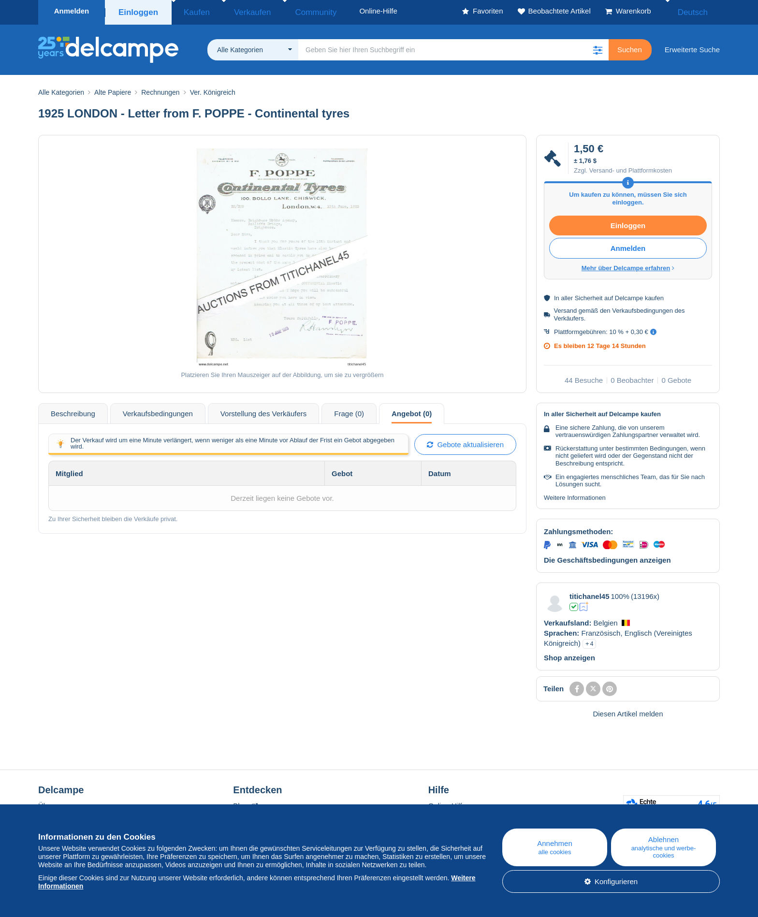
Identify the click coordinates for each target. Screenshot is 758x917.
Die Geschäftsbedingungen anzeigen (607, 557)
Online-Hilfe (447, 803)
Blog (245, 803)
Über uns (53, 803)
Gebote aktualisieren (465, 441)
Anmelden (71, 11)
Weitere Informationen (575, 494)
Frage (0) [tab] (349, 411)
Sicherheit (589, 295)
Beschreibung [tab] (73, 411)
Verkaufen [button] (237, 11)
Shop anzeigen (569, 655)
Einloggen (138, 11)
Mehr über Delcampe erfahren (628, 265)
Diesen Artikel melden (628, 711)
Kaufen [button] (192, 11)
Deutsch (699, 11)
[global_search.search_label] (453, 47)
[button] (598, 47)
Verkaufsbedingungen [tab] (158, 411)
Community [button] (289, 11)
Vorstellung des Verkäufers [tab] (263, 411)
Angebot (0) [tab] (412, 411)
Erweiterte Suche (692, 47)
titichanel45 (589, 593)
